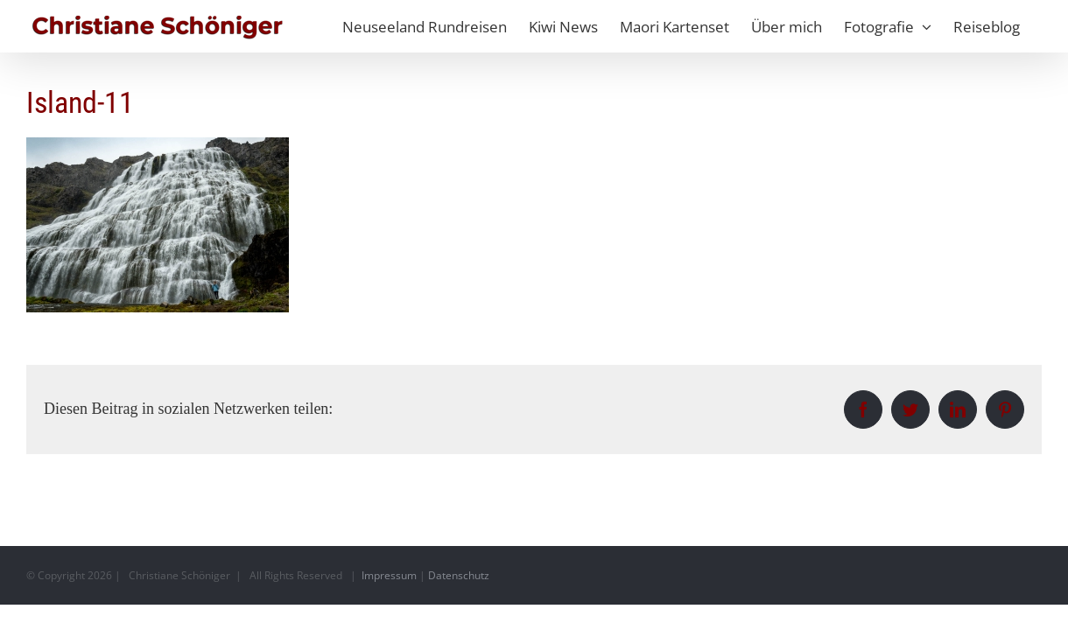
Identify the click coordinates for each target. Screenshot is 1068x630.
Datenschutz (458, 575)
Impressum (389, 575)
